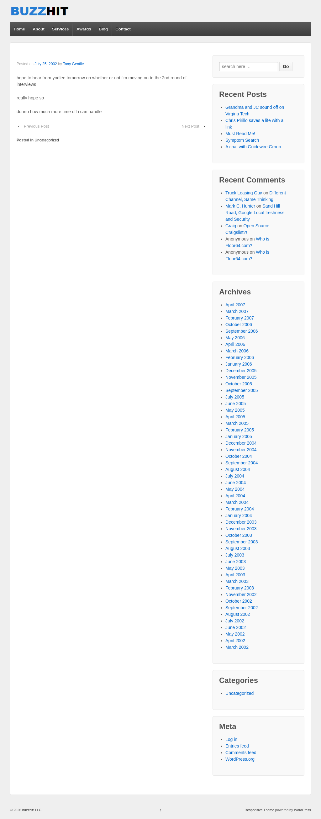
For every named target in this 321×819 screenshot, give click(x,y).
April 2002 (235, 640)
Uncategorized (46, 140)
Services (60, 29)
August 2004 (237, 469)
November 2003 (241, 528)
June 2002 (235, 627)
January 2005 (238, 436)
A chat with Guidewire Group (253, 146)
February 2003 (239, 587)
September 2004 (241, 462)
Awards (83, 29)
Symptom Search (242, 140)
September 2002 (241, 607)
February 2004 (239, 508)
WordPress (302, 810)
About (39, 29)
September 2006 (241, 331)
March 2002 (237, 647)
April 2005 (235, 416)
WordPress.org (240, 759)
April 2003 (235, 574)
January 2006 (238, 364)
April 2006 (235, 344)
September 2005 (241, 390)
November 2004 (241, 449)
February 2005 (239, 429)
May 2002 (235, 634)
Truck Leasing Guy (243, 192)
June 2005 (235, 403)
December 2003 (241, 522)
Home (19, 29)
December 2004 (241, 443)
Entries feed (237, 745)
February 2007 (239, 317)
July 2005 (234, 396)
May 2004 (235, 489)
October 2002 (238, 601)
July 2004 (234, 475)
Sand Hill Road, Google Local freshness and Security (254, 212)
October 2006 (238, 324)
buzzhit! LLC (31, 810)
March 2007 (237, 311)
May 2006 (235, 337)
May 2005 (235, 410)
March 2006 (237, 350)
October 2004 (238, 456)
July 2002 (234, 620)
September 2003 (241, 541)
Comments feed (240, 752)
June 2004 (235, 482)
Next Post (190, 126)
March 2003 (237, 581)
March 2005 (237, 423)
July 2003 (234, 554)
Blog (103, 29)
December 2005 (241, 370)
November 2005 (241, 377)
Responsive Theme (259, 810)
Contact (122, 29)
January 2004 (238, 515)
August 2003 (237, 548)
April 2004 (235, 495)
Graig (230, 225)
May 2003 (235, 568)
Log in (231, 739)
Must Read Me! (240, 133)
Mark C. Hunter (240, 206)
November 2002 (241, 594)
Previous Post (36, 126)
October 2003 (238, 535)
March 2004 (237, 502)
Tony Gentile (73, 64)
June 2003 (235, 561)
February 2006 (239, 357)
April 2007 (235, 304)
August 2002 (237, 614)
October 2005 (238, 383)
